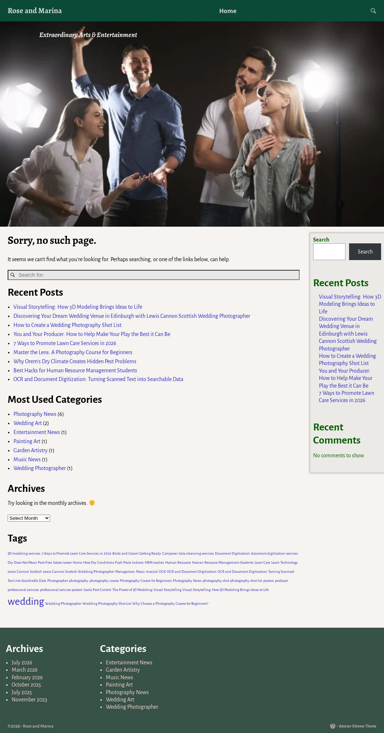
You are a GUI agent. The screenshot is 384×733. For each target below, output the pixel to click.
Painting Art (26, 441)
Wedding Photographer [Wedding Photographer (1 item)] (63, 604)
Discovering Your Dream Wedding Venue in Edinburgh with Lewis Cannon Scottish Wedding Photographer (131, 316)
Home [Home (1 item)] (77, 562)
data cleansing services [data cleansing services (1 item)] (196, 553)
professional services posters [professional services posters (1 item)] (61, 590)
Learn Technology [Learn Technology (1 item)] (284, 562)
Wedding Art (27, 423)
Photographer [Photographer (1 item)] (57, 581)
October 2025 (26, 685)
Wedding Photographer (39, 468)
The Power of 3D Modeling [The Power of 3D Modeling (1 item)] (132, 590)
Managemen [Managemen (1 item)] (125, 572)
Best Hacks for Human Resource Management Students (75, 370)
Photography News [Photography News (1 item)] (187, 581)
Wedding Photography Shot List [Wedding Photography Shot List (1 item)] (107, 604)
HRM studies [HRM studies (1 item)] (154, 562)
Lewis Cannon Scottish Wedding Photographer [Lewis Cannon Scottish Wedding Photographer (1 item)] (78, 572)
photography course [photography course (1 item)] (104, 581)
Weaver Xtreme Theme (357, 726)
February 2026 (27, 677)
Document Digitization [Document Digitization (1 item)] (232, 553)
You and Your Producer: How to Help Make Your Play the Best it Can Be (91, 334)
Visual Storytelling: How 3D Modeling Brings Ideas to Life (77, 307)
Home (227, 11)
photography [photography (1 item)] (78, 581)
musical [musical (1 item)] (152, 572)
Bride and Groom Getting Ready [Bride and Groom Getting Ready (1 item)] (136, 553)
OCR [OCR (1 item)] (162, 572)
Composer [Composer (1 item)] (169, 553)
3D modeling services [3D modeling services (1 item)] (24, 553)
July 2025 (22, 692)
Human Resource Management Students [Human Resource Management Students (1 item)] (222, 562)
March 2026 (25, 670)
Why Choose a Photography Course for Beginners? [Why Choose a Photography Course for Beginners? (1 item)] (170, 604)
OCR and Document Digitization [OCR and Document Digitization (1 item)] (191, 572)
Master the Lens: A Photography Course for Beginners (72, 352)
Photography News (34, 414)
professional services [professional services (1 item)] (23, 590)
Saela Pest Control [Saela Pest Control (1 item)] (97, 590)
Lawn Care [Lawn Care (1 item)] (262, 562)
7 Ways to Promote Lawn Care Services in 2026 (65, 343)
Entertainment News (36, 432)
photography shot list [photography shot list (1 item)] (246, 581)
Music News (27, 459)
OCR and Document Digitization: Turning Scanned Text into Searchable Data (98, 379)
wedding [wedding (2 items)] (26, 601)
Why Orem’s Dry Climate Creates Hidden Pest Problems (74, 361)
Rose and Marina (35, 10)
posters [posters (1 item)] (268, 581)
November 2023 (29, 699)
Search (321, 240)
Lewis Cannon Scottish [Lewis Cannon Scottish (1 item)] (25, 572)
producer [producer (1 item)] (281, 581)
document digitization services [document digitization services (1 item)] (274, 553)
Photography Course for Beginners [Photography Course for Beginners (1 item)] (146, 581)
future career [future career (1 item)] (62, 562)
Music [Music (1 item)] (140, 572)
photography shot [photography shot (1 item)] (216, 581)
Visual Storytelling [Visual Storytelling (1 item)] (167, 590)
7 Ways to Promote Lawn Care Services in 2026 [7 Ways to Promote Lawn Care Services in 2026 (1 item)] (76, 553)
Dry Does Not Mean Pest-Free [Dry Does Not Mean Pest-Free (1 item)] (30, 562)
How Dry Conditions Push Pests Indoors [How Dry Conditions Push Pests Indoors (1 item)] (113, 562)
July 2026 (22, 662)
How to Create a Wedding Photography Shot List (67, 325)
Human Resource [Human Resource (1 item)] (178, 562)
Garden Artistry (30, 450)
